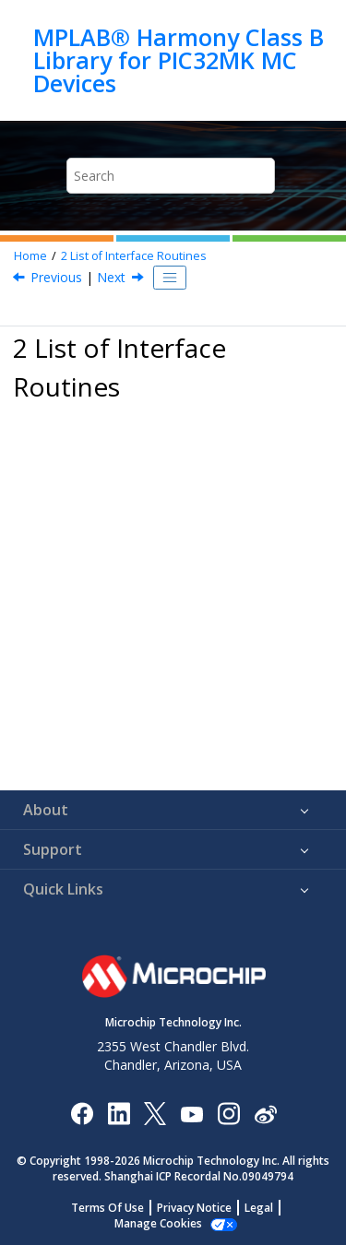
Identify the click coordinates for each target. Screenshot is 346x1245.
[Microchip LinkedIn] (118, 1112)
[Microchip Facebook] (81, 1112)
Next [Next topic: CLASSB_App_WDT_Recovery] (111, 277)
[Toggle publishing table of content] (169, 278)
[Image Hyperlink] (191, 1112)
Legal (259, 1207)
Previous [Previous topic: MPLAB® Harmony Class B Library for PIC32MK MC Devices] (56, 277)
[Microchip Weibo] (265, 1112)
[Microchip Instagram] (228, 1112)
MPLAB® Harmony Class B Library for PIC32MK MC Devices (178, 60)
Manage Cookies (158, 1223)
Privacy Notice (194, 1207)
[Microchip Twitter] (155, 1112)
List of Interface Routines (134, 256)
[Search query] (170, 176)
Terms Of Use (107, 1207)
